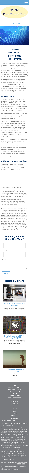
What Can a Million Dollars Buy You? (14, 305)
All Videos (14, 417)
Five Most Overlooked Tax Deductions (14, 370)
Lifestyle (14, 413)
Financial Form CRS (9, 420)
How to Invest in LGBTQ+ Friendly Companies (14, 337)
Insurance (14, 408)
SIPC (23, 464)
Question (5, 260)
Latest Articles (14, 415)
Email (5, 251)
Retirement (14, 403)
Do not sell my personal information (13, 456)
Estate (14, 406)
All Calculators (14, 418)
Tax (14, 410)
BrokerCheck (9, 425)
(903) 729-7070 (14, 23)
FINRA (19, 464)
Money (14, 411)
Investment (14, 404)
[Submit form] (6, 273)
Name (5, 242)
